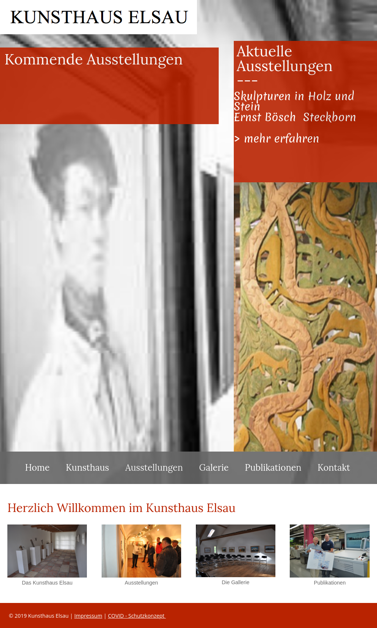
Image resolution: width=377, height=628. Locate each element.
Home (37, 467)
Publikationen (273, 467)
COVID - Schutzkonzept (137, 615)
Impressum (88, 615)
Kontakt (334, 467)
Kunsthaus (87, 467)
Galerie (214, 467)
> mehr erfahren (276, 138)
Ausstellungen (154, 467)
